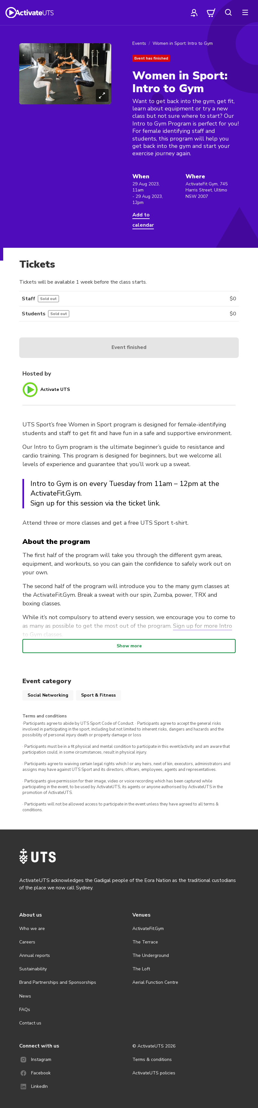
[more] (245, 12)
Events (139, 43)
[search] (228, 12)
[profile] (194, 12)
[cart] (211, 12)
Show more (129, 646)
